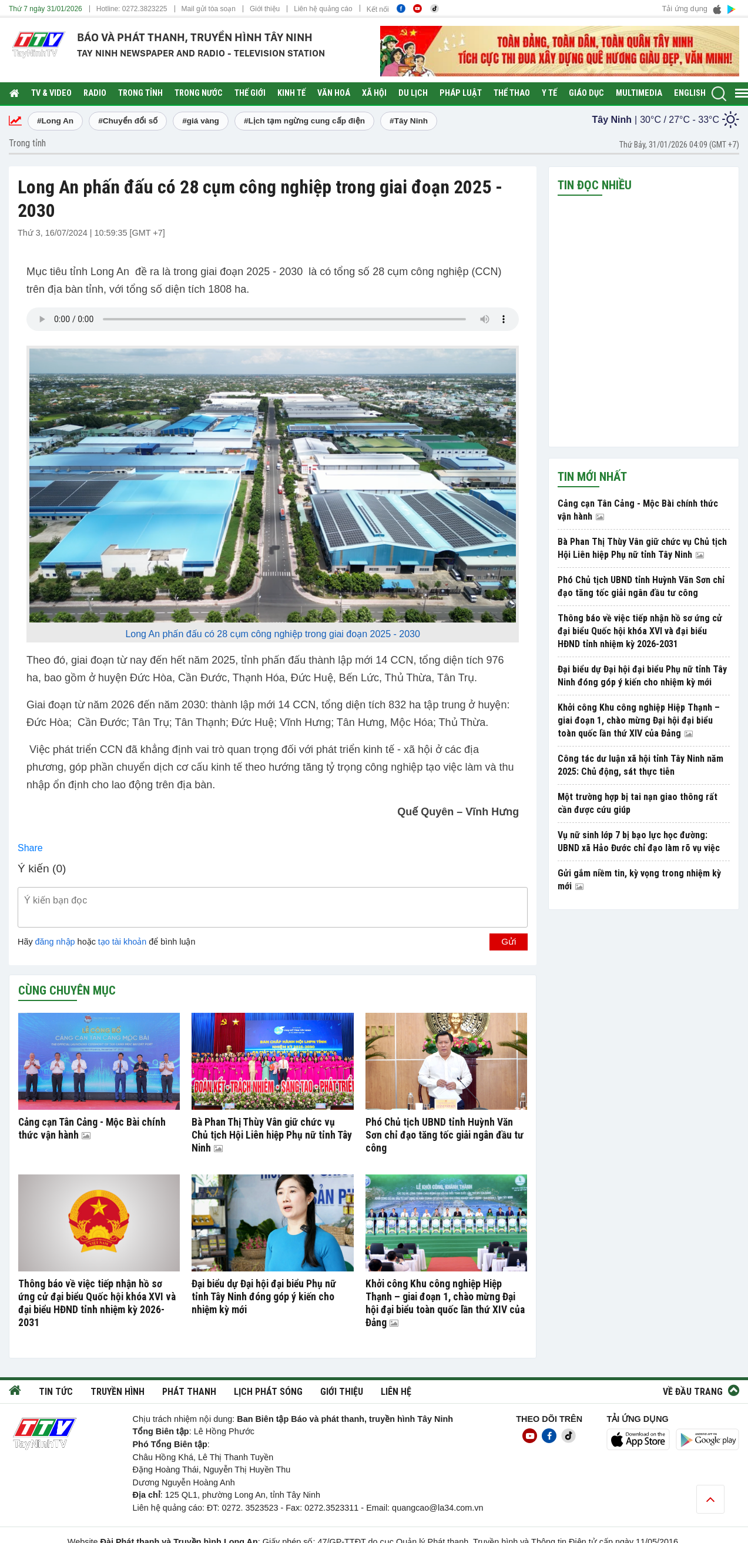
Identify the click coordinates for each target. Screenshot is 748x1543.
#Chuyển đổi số (127, 120)
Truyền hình (117, 1391)
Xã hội (374, 93)
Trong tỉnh (140, 93)
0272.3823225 (144, 9)
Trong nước (199, 93)
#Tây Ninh (409, 120)
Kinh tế (291, 93)
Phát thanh (189, 1391)
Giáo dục (586, 93)
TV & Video (51, 93)
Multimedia (639, 93)
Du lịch (413, 93)
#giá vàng (200, 120)
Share (30, 848)
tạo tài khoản (122, 941)
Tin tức (56, 1391)
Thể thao (512, 93)
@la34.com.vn (456, 1507)
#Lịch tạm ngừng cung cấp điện (304, 120)
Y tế (549, 93)
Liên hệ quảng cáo (323, 9)
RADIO (94, 93)
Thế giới (250, 93)
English (690, 93)
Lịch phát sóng (268, 1391)
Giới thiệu (265, 9)
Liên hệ (396, 1391)
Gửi (508, 941)
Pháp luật (461, 93)
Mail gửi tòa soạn (209, 9)
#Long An (55, 120)
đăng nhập (55, 941)
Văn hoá (333, 93)
